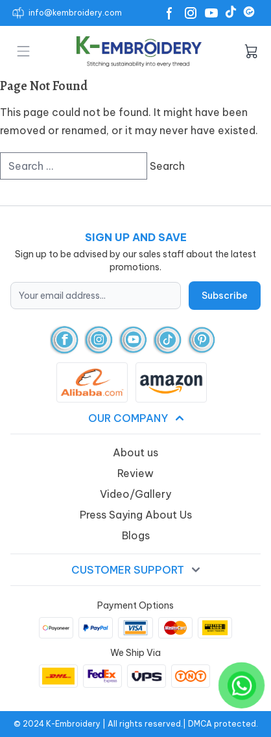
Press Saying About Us (136, 514)
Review (135, 473)
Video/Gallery (135, 493)
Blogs (136, 535)
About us (135, 452)
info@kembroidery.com (75, 13)
